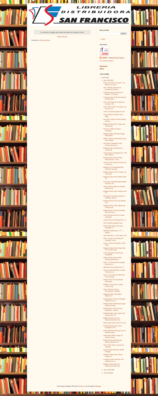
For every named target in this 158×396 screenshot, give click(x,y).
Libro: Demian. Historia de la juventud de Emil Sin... (112, 88)
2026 (103, 77)
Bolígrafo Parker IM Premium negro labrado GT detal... (114, 304)
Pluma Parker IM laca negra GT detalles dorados (113, 336)
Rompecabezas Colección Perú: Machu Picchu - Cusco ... (113, 158)
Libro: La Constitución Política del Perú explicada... (114, 276)
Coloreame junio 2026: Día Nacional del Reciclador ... (114, 98)
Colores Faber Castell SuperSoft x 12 (114, 220)
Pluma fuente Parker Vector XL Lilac (114, 323)
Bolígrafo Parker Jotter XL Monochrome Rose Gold (111, 319)
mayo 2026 (107, 370)
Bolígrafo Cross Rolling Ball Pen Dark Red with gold (113, 168)
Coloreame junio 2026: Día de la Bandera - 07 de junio (113, 93)
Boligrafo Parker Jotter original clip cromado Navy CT (114, 314)
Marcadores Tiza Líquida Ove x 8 (113, 267)
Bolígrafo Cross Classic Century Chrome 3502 (113, 285)
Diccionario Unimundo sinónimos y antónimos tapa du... (114, 197)
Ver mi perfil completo (106, 61)
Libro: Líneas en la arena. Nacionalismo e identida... (112, 290)
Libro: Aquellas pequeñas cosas (113, 223)
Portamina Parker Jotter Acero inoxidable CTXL (112, 327)
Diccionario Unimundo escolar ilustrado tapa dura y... (112, 144)
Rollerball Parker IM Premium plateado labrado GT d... (112, 341)
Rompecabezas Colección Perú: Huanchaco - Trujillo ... (113, 309)
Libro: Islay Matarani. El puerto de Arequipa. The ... (114, 103)
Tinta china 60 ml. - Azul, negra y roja (115, 235)
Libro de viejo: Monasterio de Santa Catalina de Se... (114, 271)
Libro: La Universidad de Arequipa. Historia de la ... (114, 263)
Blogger (98, 386)
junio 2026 (107, 80)
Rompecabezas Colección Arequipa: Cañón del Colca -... (114, 300)
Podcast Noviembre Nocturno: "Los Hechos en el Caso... (114, 84)
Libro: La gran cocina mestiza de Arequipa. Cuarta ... (113, 239)
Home (103, 39)
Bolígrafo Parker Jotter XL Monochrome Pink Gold (111, 365)
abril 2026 (107, 373)
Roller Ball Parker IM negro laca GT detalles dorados (114, 331)
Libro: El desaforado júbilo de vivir (114, 111)
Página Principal (62, 36)
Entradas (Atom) (45, 40)
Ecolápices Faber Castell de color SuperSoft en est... (113, 360)
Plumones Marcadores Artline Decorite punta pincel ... (112, 258)
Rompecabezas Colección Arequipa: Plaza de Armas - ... (114, 211)
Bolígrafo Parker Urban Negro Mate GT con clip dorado (114, 249)
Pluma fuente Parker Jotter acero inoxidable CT (113, 227)
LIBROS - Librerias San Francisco (113, 58)
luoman (81, 386)
